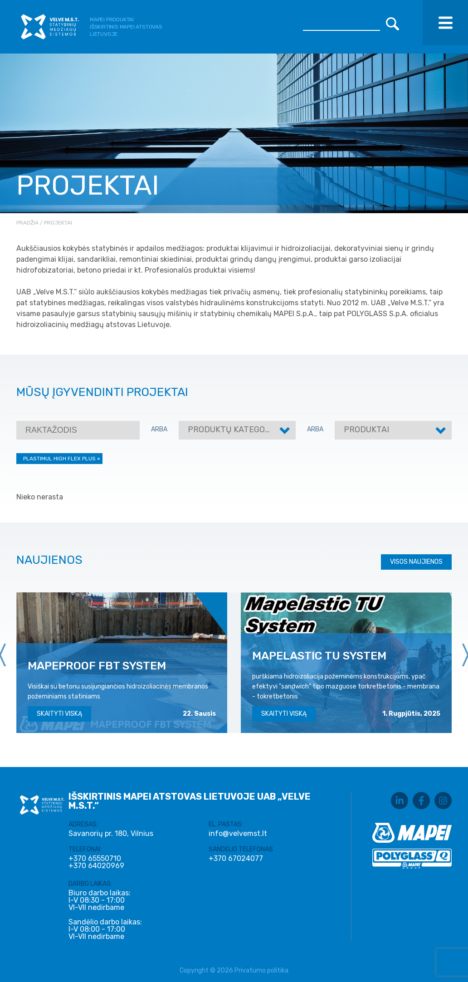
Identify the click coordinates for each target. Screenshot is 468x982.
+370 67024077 (236, 858)
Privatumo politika (261, 970)
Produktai (366, 430)
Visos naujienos (416, 562)
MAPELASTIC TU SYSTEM (319, 655)
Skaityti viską (59, 714)
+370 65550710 (94, 858)
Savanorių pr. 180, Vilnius (110, 833)
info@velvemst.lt (238, 833)
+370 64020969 (96, 866)
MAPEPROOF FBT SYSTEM (97, 665)
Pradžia (27, 223)
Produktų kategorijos (238, 430)
